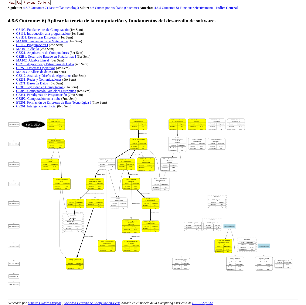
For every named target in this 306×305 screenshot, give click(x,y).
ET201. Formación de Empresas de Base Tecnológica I (53, 102)
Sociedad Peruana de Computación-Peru (92, 303)
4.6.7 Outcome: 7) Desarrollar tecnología (51, 8)
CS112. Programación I (32, 45)
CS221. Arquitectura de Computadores (42, 52)
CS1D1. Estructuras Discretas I (37, 37)
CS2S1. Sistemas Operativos (35, 68)
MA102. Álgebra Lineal (33, 60)
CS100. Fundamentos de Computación (42, 29)
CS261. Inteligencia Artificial (36, 106)
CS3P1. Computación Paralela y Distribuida (46, 91)
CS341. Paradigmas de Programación (41, 95)
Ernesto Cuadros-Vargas (44, 303)
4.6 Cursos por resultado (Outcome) (114, 8)
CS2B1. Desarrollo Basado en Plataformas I (46, 56)
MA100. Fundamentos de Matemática (42, 41)
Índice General (227, 8)
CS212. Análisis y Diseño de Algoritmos (43, 75)
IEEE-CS (198, 303)
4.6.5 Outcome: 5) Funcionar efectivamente (184, 8)
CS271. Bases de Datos (32, 83)
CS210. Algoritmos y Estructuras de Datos (45, 64)
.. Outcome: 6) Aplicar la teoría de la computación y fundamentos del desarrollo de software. (112, 20)
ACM (209, 303)
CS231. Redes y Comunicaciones (38, 79)
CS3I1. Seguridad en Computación (40, 87)
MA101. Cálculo (27, 49)
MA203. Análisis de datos (33, 72)
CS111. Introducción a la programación (43, 33)
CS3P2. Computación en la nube (38, 98)
